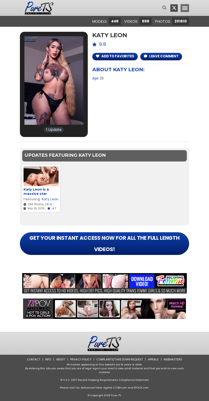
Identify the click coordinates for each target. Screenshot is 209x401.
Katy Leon (50, 199)
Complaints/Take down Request (119, 359)
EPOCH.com (141, 387)
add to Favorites (115, 56)
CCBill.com (120, 387)
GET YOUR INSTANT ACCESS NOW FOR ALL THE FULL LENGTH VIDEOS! (104, 243)
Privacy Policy (81, 359)
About (60, 359)
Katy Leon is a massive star (36, 191)
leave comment (161, 56)
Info (48, 359)
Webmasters (173, 359)
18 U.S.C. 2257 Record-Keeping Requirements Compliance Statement (104, 380)
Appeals (153, 359)
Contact (33, 359)
